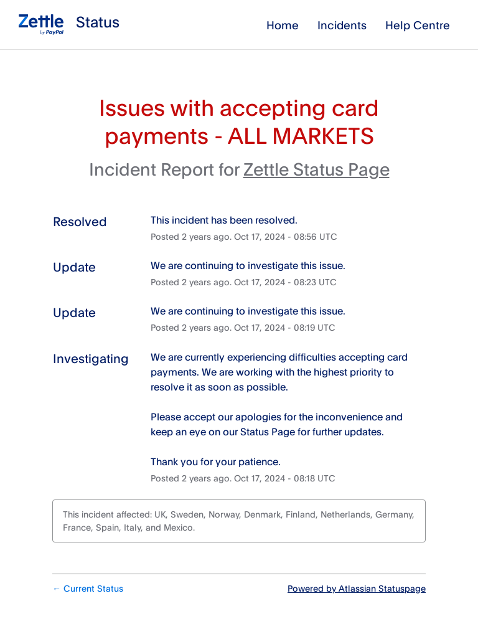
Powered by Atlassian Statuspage (357, 588)
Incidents (342, 25)
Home (282, 25)
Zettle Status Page (316, 169)
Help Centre (417, 25)
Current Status (87, 588)
